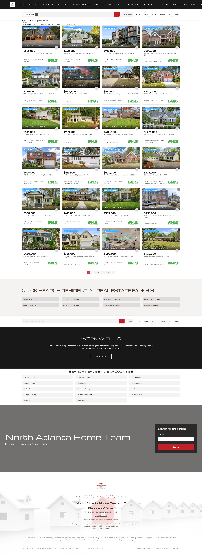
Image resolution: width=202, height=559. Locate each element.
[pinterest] (115, 496)
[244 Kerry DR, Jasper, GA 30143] (161, 158)
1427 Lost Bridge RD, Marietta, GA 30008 (78, 53)
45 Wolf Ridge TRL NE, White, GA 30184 (37, 53)
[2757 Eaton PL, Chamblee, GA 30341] (41, 118)
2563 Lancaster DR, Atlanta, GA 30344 (77, 175)
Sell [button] (66, 4)
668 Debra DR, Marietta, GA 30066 (156, 256)
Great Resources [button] (81, 4)
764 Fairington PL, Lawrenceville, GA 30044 (120, 175)
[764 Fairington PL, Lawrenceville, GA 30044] (121, 158)
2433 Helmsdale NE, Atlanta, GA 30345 (78, 134)
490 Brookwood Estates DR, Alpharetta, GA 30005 (160, 54)
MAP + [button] (110, 4)
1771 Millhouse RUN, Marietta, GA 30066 (158, 94)
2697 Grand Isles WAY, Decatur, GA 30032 (119, 53)
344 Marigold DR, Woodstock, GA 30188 (118, 256)
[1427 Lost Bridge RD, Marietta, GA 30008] (81, 37)
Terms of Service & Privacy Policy (34, 548)
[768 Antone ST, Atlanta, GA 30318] (121, 199)
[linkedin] (82, 496)
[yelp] (94, 496)
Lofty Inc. (149, 548)
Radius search (31, 14)
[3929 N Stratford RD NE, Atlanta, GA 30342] (161, 118)
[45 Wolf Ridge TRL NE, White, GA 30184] (41, 37)
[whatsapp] (124, 496)
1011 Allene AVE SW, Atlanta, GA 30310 (37, 215)
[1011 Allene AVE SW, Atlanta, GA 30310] (41, 199)
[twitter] (86, 496)
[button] (12, 4)
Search (129, 321)
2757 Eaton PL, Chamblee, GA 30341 (36, 134)
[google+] (119, 496)
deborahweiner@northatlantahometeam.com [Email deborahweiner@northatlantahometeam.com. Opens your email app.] (101, 520)
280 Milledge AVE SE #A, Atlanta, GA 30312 (39, 94)
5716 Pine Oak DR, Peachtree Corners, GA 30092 (159, 216)
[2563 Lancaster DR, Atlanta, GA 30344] (81, 158)
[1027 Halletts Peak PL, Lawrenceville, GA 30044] (121, 77)
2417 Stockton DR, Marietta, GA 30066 (37, 256)
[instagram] (99, 496)
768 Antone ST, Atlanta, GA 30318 (116, 215)
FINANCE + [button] (99, 4)
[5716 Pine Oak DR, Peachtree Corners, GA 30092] (161, 199)
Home (23, 4)
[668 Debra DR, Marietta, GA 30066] (161, 239)
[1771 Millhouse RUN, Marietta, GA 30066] (161, 77)
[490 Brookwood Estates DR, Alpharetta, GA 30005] (161, 37)
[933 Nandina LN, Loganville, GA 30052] (41, 158)
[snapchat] (111, 496)
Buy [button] (59, 4)
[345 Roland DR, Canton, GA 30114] (81, 77)
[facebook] (78, 496)
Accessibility (100, 548)
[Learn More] (101, 356)
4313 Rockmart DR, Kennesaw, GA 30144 (118, 134)
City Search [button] (47, 4)
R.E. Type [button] (33, 4)
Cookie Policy (52, 548)
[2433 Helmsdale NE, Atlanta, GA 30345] (81, 118)
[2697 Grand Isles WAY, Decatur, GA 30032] (121, 37)
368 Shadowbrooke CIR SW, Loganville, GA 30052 (79, 257)
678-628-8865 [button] (134, 4)
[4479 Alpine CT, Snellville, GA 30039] (81, 199)
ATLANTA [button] (148, 4)
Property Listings (80, 548)
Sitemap (91, 548)
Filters (176, 14)
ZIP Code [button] (120, 4)
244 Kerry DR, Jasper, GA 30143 (155, 175)
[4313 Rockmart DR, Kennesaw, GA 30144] (121, 118)
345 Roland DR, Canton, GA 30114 (76, 94)
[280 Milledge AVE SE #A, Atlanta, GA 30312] (41, 77)
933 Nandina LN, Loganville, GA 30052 (37, 175)
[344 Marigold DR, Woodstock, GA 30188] (121, 239)
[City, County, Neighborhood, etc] (73, 321)
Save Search (127, 14)
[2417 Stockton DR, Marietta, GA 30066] (41, 239)
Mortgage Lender (176, 4)
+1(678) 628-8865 (101, 516)
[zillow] (90, 496)
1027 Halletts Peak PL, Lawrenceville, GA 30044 (121, 94)
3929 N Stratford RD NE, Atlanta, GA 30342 (159, 134)
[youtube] (103, 496)
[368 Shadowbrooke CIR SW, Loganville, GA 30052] (81, 239)
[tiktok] (107, 496)
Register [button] (191, 4)
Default (24, 23)
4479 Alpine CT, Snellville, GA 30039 (77, 215)
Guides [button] (159, 4)
